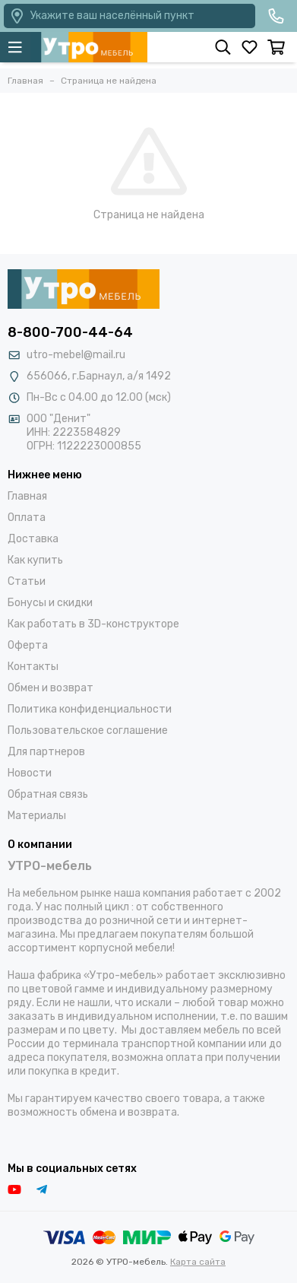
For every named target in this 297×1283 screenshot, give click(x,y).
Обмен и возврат (50, 687)
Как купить (35, 560)
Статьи (27, 581)
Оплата (27, 517)
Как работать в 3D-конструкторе (93, 624)
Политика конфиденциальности (90, 709)
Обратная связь (48, 794)
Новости (30, 773)
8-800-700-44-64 (70, 332)
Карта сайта (198, 1261)
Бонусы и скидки (50, 602)
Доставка (33, 538)
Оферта (28, 645)
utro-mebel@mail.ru (76, 354)
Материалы (37, 815)
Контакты (33, 666)
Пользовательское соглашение (88, 730)
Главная (27, 496)
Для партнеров (46, 751)
